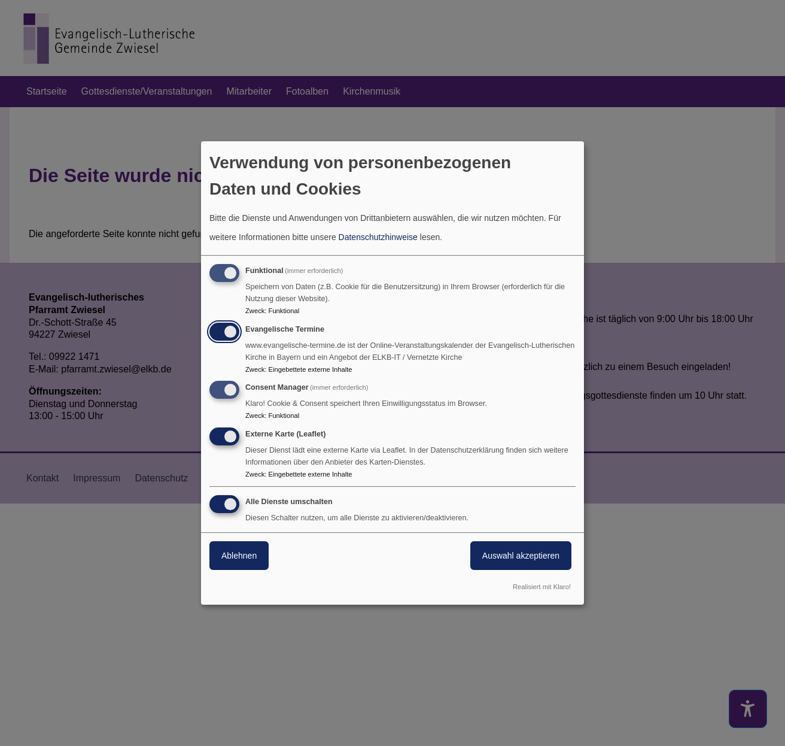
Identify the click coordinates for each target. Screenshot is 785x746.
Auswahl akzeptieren (520, 555)
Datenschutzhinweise (378, 237)
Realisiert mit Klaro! (542, 586)
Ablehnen (239, 555)
